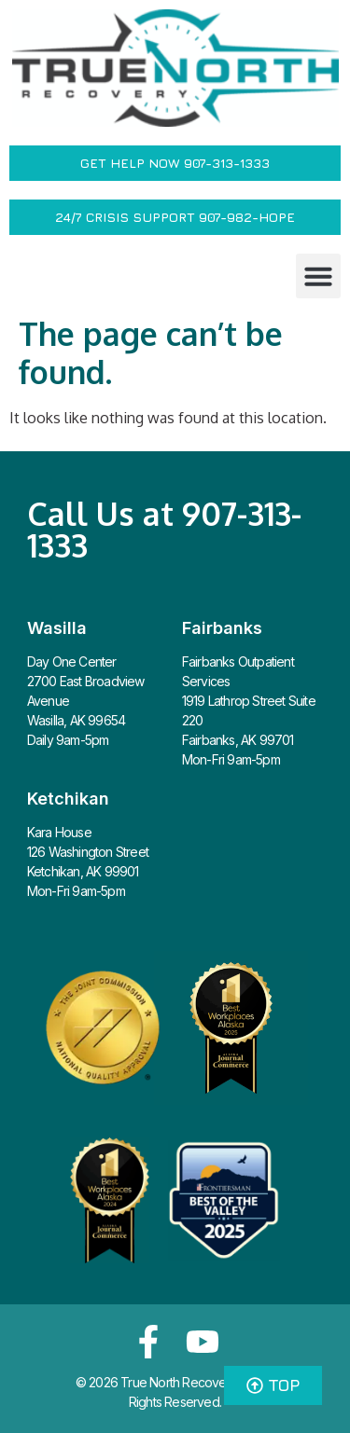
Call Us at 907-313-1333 (164, 529)
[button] (318, 276)
